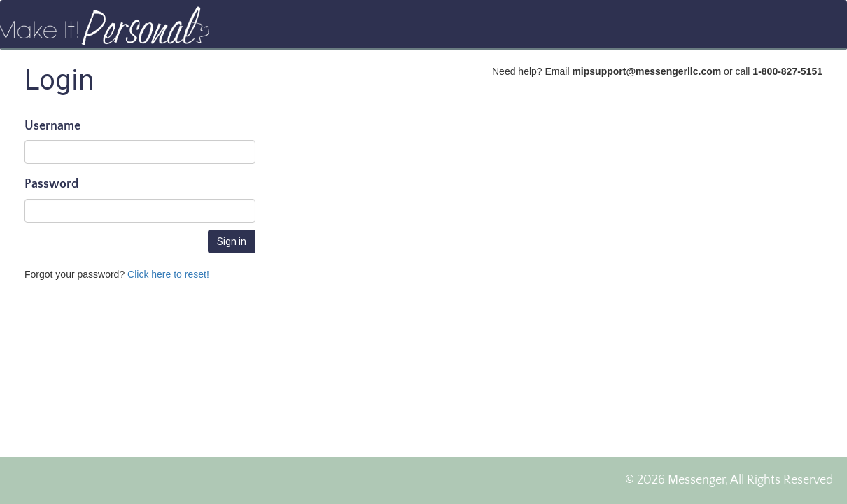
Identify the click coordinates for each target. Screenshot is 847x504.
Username (52, 126)
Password (51, 184)
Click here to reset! (168, 274)
